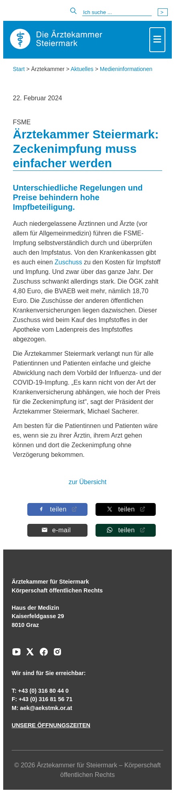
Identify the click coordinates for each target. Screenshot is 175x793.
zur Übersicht (87, 482)
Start (19, 69)
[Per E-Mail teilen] (57, 530)
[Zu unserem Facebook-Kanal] (42, 654)
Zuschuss (69, 262)
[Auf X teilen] (125, 509)
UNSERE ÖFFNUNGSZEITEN (51, 725)
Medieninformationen (126, 69)
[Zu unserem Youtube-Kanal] (16, 654)
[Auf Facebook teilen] (57, 509)
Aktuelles (82, 69)
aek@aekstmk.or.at (46, 708)
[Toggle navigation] (157, 39)
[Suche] (117, 12)
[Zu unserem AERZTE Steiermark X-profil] (28, 654)
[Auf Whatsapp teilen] (125, 530)
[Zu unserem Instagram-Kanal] (55, 654)
